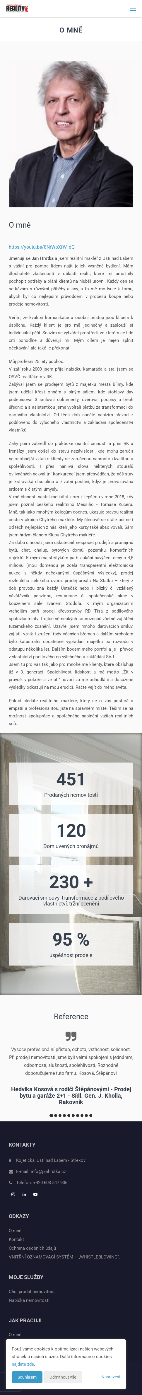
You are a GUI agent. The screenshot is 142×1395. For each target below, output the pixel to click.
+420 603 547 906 (50, 1182)
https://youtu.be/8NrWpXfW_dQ (42, 247)
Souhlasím (27, 1377)
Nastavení (111, 1376)
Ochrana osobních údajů (32, 1248)
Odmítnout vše (62, 1377)
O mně (15, 1230)
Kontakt (16, 1239)
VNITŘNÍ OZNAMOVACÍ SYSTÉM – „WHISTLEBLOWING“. (64, 1257)
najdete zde (23, 1364)
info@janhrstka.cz (48, 1171)
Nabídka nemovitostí (29, 1300)
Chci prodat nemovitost (32, 1291)
